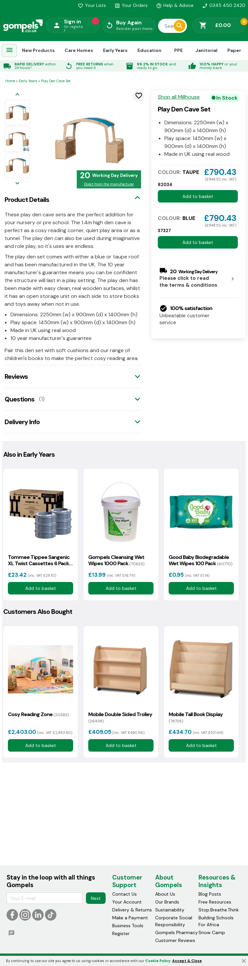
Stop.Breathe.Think (218, 910)
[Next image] (17, 183)
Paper (234, 50)
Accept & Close (187, 960)
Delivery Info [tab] (22, 422)
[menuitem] (9, 50)
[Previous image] (17, 95)
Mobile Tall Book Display (196, 717)
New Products (38, 50)
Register (121, 934)
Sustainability (169, 910)
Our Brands (167, 902)
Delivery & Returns (132, 910)
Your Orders (131, 5)
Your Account (127, 902)
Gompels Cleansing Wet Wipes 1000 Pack (116, 560)
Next (96, 898)
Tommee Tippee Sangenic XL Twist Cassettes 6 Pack (39, 560)
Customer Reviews (175, 941)
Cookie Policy (158, 960)
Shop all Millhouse (179, 97)
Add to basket (197, 196)
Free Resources (214, 902)
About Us (165, 894)
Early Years (115, 50)
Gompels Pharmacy (176, 933)
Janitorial (206, 50)
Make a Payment (130, 918)
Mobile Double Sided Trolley (120, 717)
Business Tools (127, 926)
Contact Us (124, 894)
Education (149, 50)
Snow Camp (211, 933)
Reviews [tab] (16, 376)
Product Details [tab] (27, 199)
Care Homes (79, 50)
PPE (178, 50)
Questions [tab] (19, 399)
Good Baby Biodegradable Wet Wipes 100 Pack (200, 560)
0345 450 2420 (223, 5)
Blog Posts (209, 894)
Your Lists (92, 5)
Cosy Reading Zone (38, 714)
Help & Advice (175, 5)
